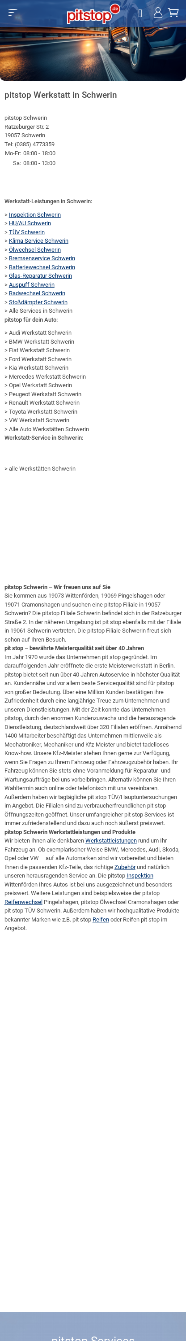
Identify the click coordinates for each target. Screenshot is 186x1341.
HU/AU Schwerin (30, 223)
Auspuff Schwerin (32, 284)
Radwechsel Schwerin (37, 293)
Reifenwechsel (23, 902)
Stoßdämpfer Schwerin (38, 302)
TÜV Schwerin (27, 232)
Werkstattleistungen (111, 840)
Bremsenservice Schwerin (42, 258)
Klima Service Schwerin (38, 240)
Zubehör (124, 867)
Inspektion (140, 875)
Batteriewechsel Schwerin (42, 267)
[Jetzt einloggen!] (158, 14)
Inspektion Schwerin (35, 214)
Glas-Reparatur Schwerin (40, 275)
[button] (13, 12)
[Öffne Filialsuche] (141, 13)
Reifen (101, 919)
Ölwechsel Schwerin (35, 249)
